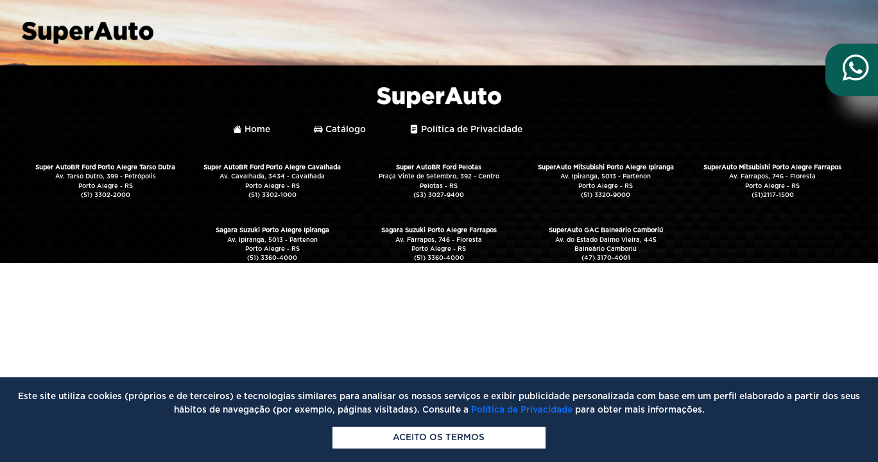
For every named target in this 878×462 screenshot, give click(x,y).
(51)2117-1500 (773, 195)
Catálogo (340, 129)
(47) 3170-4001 (605, 258)
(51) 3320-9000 (605, 195)
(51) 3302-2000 (105, 195)
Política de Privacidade (465, 129)
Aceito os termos (439, 437)
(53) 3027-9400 (438, 195)
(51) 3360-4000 (272, 258)
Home (251, 129)
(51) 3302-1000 (272, 195)
